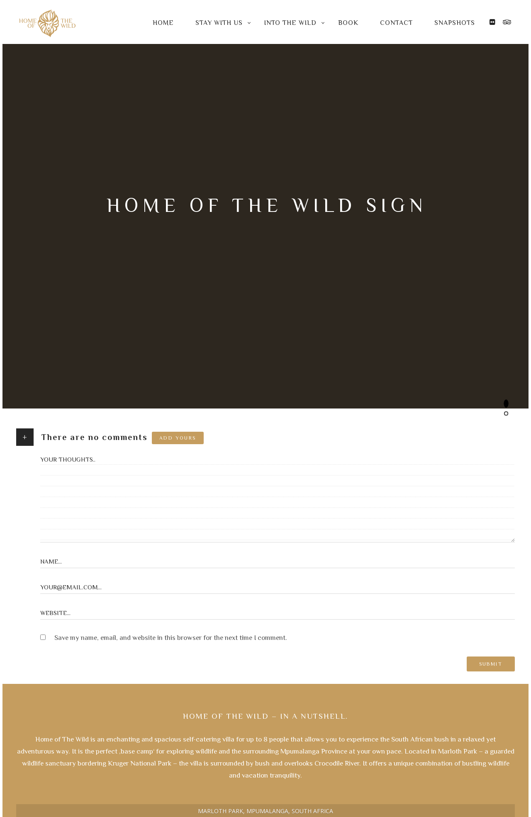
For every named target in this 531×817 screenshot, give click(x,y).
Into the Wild (290, 23)
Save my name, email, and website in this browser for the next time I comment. (170, 638)
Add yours (177, 438)
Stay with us (219, 23)
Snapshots (454, 23)
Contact (396, 23)
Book (348, 23)
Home (163, 23)
